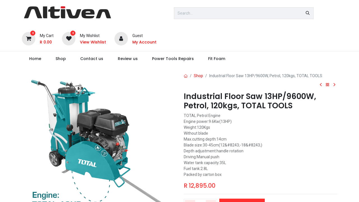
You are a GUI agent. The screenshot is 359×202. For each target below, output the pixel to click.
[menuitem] (35, 58)
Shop (198, 76)
